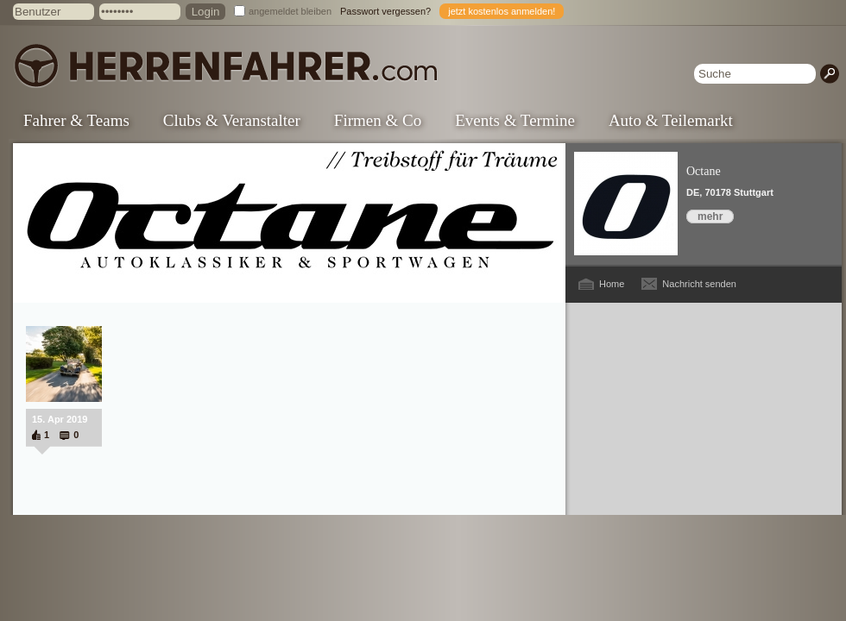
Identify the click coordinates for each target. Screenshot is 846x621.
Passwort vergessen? (385, 11)
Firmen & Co (377, 120)
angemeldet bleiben (290, 11)
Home (611, 284)
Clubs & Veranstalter (231, 120)
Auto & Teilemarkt (671, 120)
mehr (710, 216)
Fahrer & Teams (76, 120)
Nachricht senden (699, 284)
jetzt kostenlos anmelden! (501, 11)
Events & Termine (515, 120)
